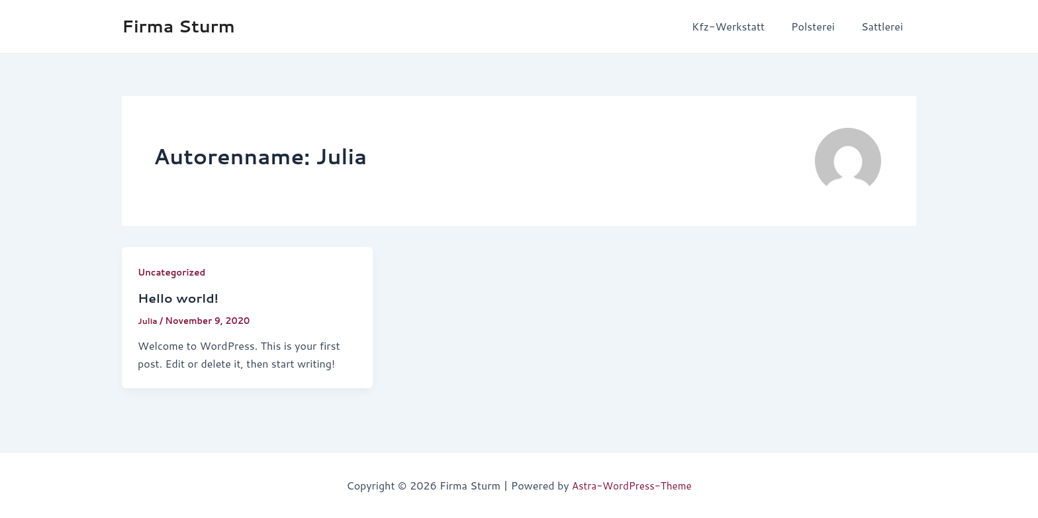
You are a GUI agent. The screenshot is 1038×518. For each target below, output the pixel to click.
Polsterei (821, 26)
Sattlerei (885, 26)
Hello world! (180, 297)
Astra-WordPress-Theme (632, 484)
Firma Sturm (178, 26)
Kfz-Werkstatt (741, 26)
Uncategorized (173, 272)
